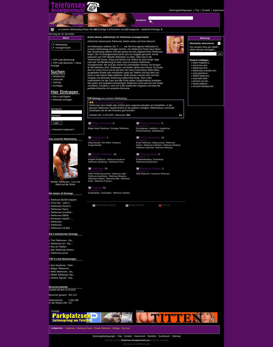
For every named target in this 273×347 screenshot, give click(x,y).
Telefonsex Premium (103, 181)
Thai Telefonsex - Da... (62, 240)
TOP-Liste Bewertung (63, 59)
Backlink (152, 336)
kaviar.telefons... (201, 83)
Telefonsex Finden (84, 328)
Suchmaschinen (146, 154)
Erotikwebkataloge (144, 159)
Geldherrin (153, 128)
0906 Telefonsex (143, 174)
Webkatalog (61, 44)
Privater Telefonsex (100, 154)
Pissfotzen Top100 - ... (62, 218)
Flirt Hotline (106, 143)
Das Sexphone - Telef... (62, 265)
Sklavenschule (158, 143)
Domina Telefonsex (148, 123)
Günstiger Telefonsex (120, 128)
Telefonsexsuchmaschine (147, 162)
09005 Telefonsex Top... (63, 274)
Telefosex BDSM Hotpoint (64, 199)
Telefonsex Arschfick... (62, 212)
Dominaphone (142, 128)
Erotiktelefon (97, 137)
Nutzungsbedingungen (180, 10)
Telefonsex (56, 221)
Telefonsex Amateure (116, 159)
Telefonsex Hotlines (96, 179)
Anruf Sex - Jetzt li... (61, 203)
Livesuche (58, 79)
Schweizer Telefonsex (160, 174)
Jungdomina (164, 128)
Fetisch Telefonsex (148, 137)
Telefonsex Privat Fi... (61, 206)
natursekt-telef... (201, 78)
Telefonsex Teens (59, 209)
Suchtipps (58, 85)
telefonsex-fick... (201, 68)
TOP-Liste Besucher (63, 63)
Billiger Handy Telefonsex (99, 128)
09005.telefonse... (202, 75)
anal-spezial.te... (201, 73)
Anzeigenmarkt (63, 47)
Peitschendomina (143, 131)
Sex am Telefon (58, 246)
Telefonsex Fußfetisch (152, 145)
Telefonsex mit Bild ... (61, 228)
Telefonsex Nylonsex (164, 147)
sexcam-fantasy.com (203, 86)
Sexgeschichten (95, 145)
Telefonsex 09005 (60, 215)
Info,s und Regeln (62, 96)
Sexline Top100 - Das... (62, 278)
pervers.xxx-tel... (201, 81)
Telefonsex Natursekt (145, 147)
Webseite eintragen (62, 99)
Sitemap (176, 336)
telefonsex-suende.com (204, 70)
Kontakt (206, 10)
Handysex (116, 143)
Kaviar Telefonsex (143, 143)
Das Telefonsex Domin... (63, 249)
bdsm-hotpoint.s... (202, 62)
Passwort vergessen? (63, 129)
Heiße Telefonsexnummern (99, 174)
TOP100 (57, 82)
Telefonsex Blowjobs (117, 176)
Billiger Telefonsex (60, 268)
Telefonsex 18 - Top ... (62, 243)
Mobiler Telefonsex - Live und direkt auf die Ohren (65, 183)
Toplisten (95, 187)
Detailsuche (59, 76)
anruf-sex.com (200, 65)
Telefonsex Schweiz (148, 168)
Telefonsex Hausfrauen (98, 162)
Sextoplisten (106, 193)
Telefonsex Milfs (112, 179)
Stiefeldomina (158, 131)
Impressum (218, 10)
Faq (197, 10)
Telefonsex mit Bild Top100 (108, 102)
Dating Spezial (94, 143)
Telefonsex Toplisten (121, 193)
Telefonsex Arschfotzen (98, 176)
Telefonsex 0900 (119, 174)
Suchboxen (164, 336)
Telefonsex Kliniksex (171, 145)
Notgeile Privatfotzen (97, 159)
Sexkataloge (158, 159)
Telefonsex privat (59, 253)
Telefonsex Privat (116, 162)
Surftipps (116, 328)
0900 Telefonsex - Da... (62, 271)
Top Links (126, 328)
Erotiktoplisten (94, 193)
